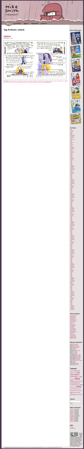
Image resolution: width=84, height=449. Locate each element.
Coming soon (76, 344)
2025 (71, 134)
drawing (77, 381)
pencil (76, 388)
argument (72, 370)
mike (5, 82)
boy (73, 372)
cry (78, 376)
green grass (51, 80)
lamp (58, 80)
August (72, 142)
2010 (71, 254)
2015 (71, 184)
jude (79, 384)
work (81, 394)
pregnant (72, 390)
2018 (71, 150)
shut (15, 82)
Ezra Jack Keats (73, 320)
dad (81, 376)
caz (78, 373)
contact (43, 24)
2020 (71, 143)
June (71, 163)
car (76, 373)
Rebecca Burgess (73, 360)
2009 (71, 268)
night (74, 388)
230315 (71, 412)
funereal (46, 80)
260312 (71, 420)
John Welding (72, 328)
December (72, 137)
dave (73, 379)
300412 (71, 414)
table (74, 392)
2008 (71, 282)
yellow (42, 82)
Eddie (74, 361)
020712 (71, 421)
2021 (71, 140)
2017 (71, 156)
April (71, 272)
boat (71, 373)
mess (75, 387)
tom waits (30, 82)
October (72, 136)
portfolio (17, 24)
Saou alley (75, 345)
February (72, 152)
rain (13, 82)
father (78, 383)
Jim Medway (72, 326)
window (78, 394)
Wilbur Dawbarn (73, 338)
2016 (71, 170)
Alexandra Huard (73, 315)
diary (37, 80)
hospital (72, 384)
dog (71, 381)
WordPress (60, 447)
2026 (71, 129)
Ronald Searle (72, 334)
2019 (71, 145)
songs (18, 82)
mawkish (66, 80)
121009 (71, 418)
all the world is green (13, 80)
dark (71, 379)
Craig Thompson (73, 317)
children (76, 375)
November (72, 168)
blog (8, 24)
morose (7, 82)
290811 (71, 419)
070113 (71, 410)
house (75, 384)
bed (79, 370)
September (73, 135)
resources (34, 24)
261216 (71, 413)
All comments (72, 428)
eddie (75, 383)
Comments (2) (48, 82)
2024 (71, 138)
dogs (74, 381)
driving (40, 80)
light (60, 80)
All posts (71, 427)
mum (71, 388)
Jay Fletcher (72, 324)
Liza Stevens (72, 330)
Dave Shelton (72, 318)
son (71, 392)
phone (79, 388)
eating (71, 383)
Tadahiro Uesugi (73, 337)
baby (75, 371)
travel (79, 392)
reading (78, 390)
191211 (71, 409)
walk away (35, 82)
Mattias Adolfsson (73, 331)
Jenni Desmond (73, 325)
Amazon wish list (78, 444)
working (39, 82)
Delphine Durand (73, 319)
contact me (45, 447)
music (11, 82)
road (81, 390)
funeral (43, 80)
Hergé (71, 323)
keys (55, 80)
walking (74, 394)
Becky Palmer (72, 316)
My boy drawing (76, 346)
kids (81, 384)
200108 (71, 411)
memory (71, 387)
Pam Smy (72, 333)
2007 (71, 296)
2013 (71, 212)
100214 (7, 36)
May (71, 141)
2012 (71, 226)
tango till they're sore (24, 82)
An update (78, 350)
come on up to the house (28, 80)
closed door (20, 80)
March (72, 131)
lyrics (62, 80)
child (71, 375)
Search (72, 399)
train (77, 392)
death (34, 80)
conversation (74, 376)
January (72, 130)
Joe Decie (72, 327)
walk (71, 394)
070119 (75, 348)
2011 (71, 240)
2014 (71, 198)
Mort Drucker (72, 332)
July (71, 164)
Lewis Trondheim (73, 329)
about (26, 24)
